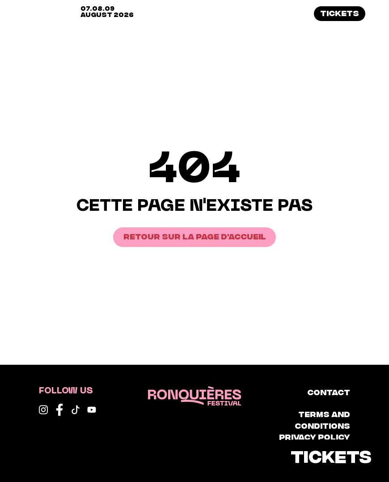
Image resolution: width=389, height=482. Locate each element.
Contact (328, 391)
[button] (378, 14)
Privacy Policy (314, 436)
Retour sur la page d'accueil (194, 235)
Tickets (339, 12)
